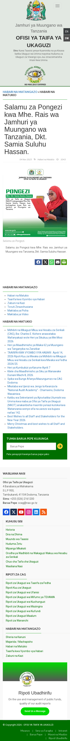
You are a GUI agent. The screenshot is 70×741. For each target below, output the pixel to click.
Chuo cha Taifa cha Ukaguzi (22, 561)
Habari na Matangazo (20, 91)
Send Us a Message (34, 711)
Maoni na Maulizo (57, 734)
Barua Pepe (36, 734)
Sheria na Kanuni (16, 637)
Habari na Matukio (18, 295)
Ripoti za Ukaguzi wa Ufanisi (22, 592)
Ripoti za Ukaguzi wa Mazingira (24, 606)
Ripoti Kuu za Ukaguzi (18, 587)
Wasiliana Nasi (14, 566)
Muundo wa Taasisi (17, 539)
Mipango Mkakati (16, 548)
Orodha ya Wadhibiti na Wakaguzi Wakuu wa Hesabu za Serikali (36, 555)
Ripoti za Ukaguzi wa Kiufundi (23, 611)
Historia (10, 529)
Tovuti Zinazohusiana (20, 306)
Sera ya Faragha (44, 730)
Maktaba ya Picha (17, 310)
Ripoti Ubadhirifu (58, 738)
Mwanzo (25, 730)
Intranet (62, 730)
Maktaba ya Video (18, 314)
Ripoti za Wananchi (17, 620)
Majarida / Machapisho (19, 641)
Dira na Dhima (14, 534)
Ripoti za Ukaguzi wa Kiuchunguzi (25, 601)
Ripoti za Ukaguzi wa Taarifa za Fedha (28, 583)
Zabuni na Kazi (16, 303)
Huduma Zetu (14, 543)
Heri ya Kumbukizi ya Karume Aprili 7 (28, 367)
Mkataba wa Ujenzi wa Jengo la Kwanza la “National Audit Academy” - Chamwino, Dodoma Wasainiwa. (35, 390)
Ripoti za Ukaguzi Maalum (21, 615)
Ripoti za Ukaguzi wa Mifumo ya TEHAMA (30, 597)
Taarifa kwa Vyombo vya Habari (26, 299)
